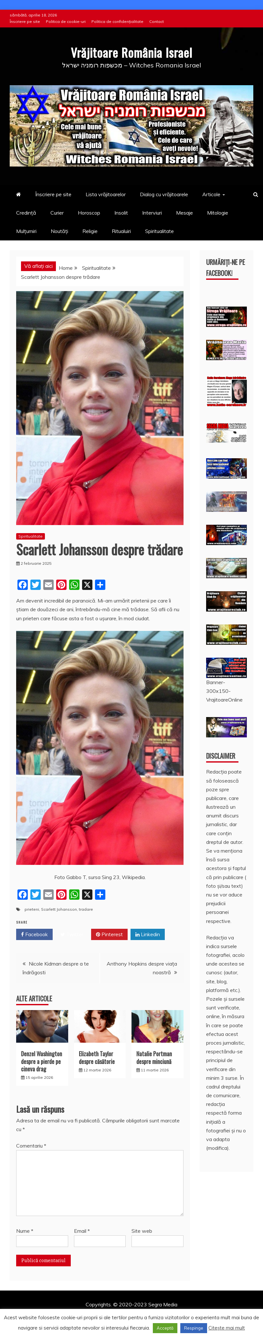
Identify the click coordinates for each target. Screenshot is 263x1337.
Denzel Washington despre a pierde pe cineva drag (41, 1061)
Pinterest (109, 934)
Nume (24, 1230)
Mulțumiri (26, 231)
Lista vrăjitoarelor (106, 194)
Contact (156, 21)
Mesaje (184, 212)
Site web (142, 1230)
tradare (86, 909)
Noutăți (59, 231)
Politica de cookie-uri (66, 21)
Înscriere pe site (25, 21)
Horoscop (89, 212)
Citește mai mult (226, 1328)
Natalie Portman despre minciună (154, 1057)
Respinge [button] (193, 1328)
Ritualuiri (121, 231)
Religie (90, 231)
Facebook (34, 934)
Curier (57, 212)
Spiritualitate (159, 231)
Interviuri (152, 212)
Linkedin (147, 934)
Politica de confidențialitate (117, 21)
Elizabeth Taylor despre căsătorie (97, 1057)
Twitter (71, 934)
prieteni (32, 909)
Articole (211, 194)
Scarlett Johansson (59, 909)
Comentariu (31, 1145)
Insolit (121, 212)
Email (82, 1230)
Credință (26, 212)
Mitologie (217, 212)
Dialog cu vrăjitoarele (164, 194)
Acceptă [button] (165, 1328)
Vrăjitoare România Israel (132, 52)
